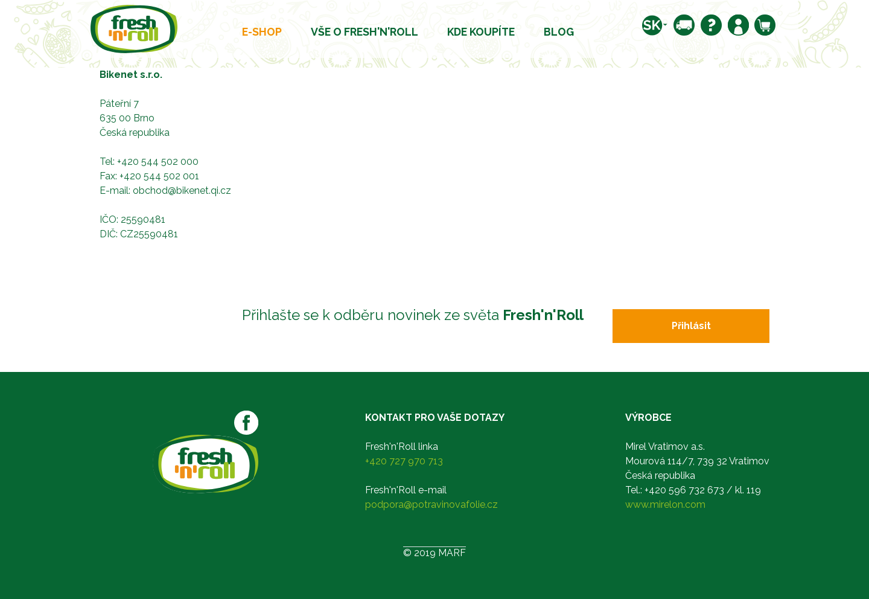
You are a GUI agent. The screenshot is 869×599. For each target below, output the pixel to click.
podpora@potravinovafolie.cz (431, 504)
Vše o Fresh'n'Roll (364, 31)
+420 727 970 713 (404, 461)
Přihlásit (691, 326)
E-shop (262, 31)
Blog (559, 31)
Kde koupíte (481, 31)
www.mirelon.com (665, 504)
